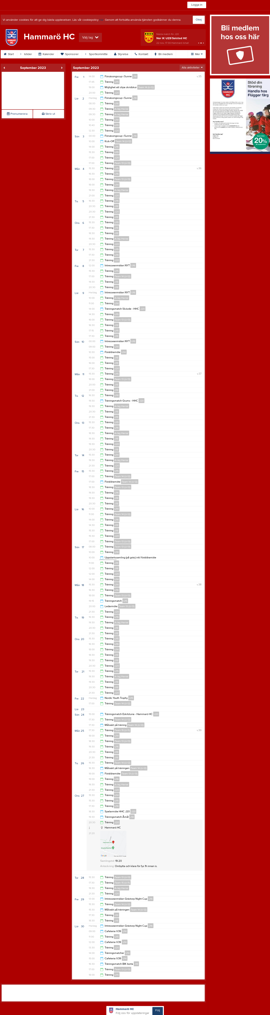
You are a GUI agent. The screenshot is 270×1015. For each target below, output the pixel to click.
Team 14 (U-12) (146, 87)
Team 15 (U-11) (122, 730)
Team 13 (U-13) (122, 163)
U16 (117, 103)
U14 (117, 119)
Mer (197, 54)
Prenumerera (17, 114)
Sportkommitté (96, 54)
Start (9, 54)
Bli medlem (164, 54)
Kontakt (141, 54)
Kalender (46, 54)
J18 (135, 76)
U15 (117, 82)
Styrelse (121, 54)
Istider (26, 54)
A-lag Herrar (121, 109)
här (101, 20)
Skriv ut (48, 114)
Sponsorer (70, 54)
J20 (117, 92)
